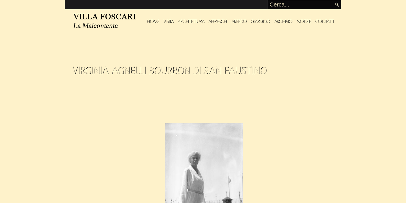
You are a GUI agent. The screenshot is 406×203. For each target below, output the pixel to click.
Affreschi (218, 22)
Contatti (324, 22)
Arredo (239, 22)
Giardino (260, 22)
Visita (169, 22)
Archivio (283, 22)
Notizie (304, 22)
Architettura (191, 22)
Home (153, 22)
